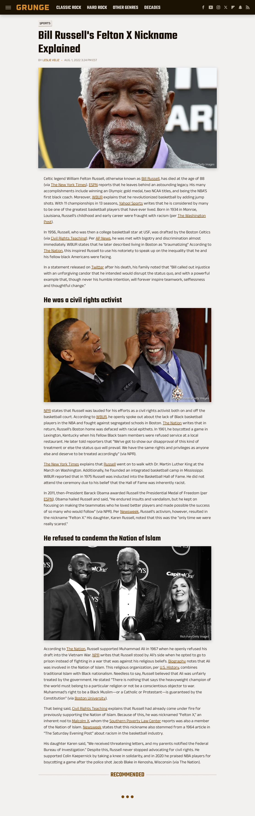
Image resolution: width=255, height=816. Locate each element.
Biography (177, 661)
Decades (152, 7)
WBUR (97, 197)
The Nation (53, 250)
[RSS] (248, 7)
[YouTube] (211, 7)
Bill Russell (150, 178)
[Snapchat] (240, 7)
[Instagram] (218, 7)
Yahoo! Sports (131, 203)
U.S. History (169, 667)
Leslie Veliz (51, 60)
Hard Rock (97, 7)
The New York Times (68, 184)
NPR (47, 410)
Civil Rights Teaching (68, 238)
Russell (110, 464)
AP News (103, 238)
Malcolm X (80, 721)
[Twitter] (226, 7)
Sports (45, 23)
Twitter (97, 267)
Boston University (90, 698)
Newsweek (129, 511)
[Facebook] (203, 7)
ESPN (93, 184)
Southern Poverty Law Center (135, 721)
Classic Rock (68, 7)
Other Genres (125, 7)
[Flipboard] (233, 7)
